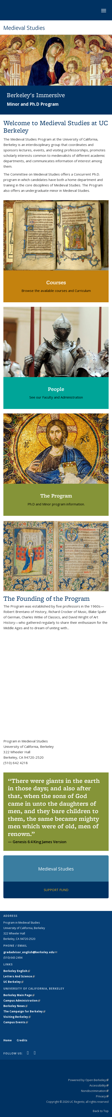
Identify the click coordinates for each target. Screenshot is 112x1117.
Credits (22, 1040)
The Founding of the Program (46, 598)
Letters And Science (19, 976)
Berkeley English (16, 971)
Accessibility (99, 1085)
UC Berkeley (13, 982)
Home (7, 1040)
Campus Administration (21, 1000)
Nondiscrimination (95, 1091)
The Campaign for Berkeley (24, 1011)
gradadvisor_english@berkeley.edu (30, 952)
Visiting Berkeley (17, 1017)
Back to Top (101, 1111)
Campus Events (15, 1022)
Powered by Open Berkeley (88, 1080)
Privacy (102, 1096)
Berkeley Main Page (19, 995)
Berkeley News (15, 1006)
